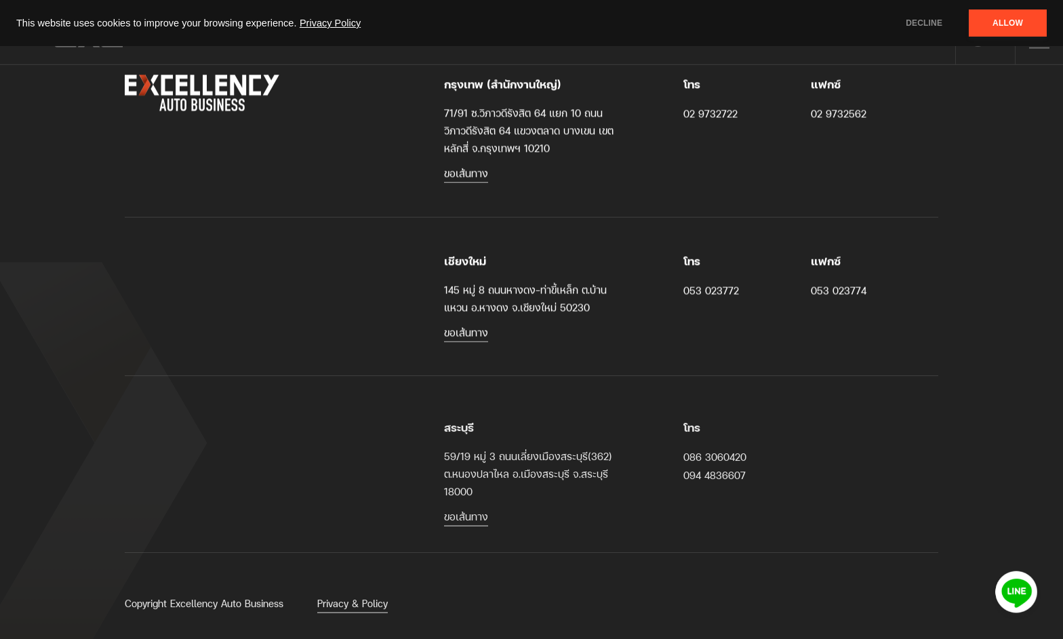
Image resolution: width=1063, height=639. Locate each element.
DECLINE (924, 23)
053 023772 (711, 289)
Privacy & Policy (352, 608)
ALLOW (1007, 23)
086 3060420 (714, 462)
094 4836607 (714, 480)
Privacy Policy (330, 23)
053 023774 (838, 289)
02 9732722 (710, 113)
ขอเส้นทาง (466, 173)
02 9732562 (838, 113)
